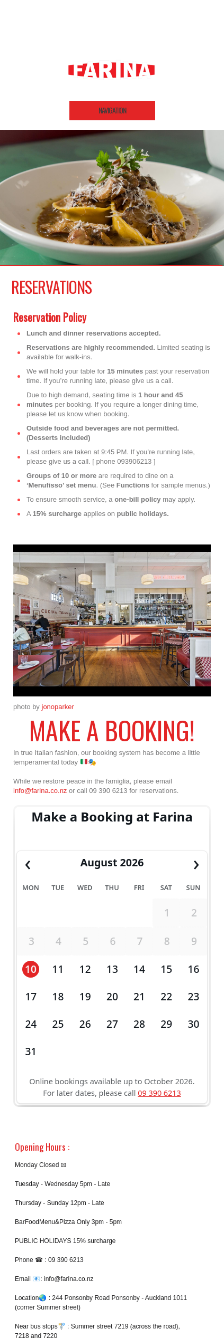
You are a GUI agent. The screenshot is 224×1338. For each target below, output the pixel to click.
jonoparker (58, 707)
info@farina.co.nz (40, 791)
